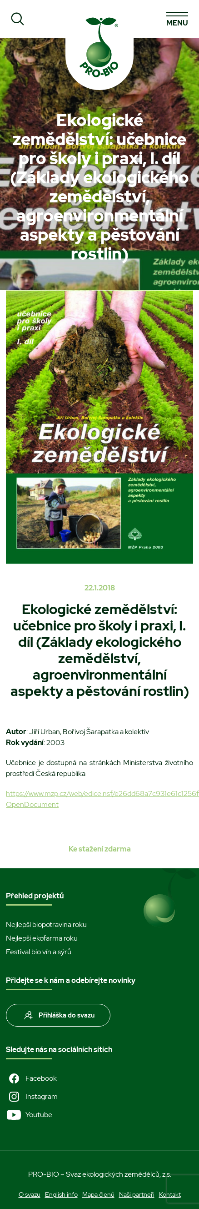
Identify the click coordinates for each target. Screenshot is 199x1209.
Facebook (31, 1078)
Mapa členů (98, 1194)
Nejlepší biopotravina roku (46, 924)
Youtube (29, 1115)
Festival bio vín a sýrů (38, 952)
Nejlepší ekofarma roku (42, 938)
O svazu (29, 1194)
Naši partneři (136, 1194)
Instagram (32, 1097)
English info (61, 1194)
